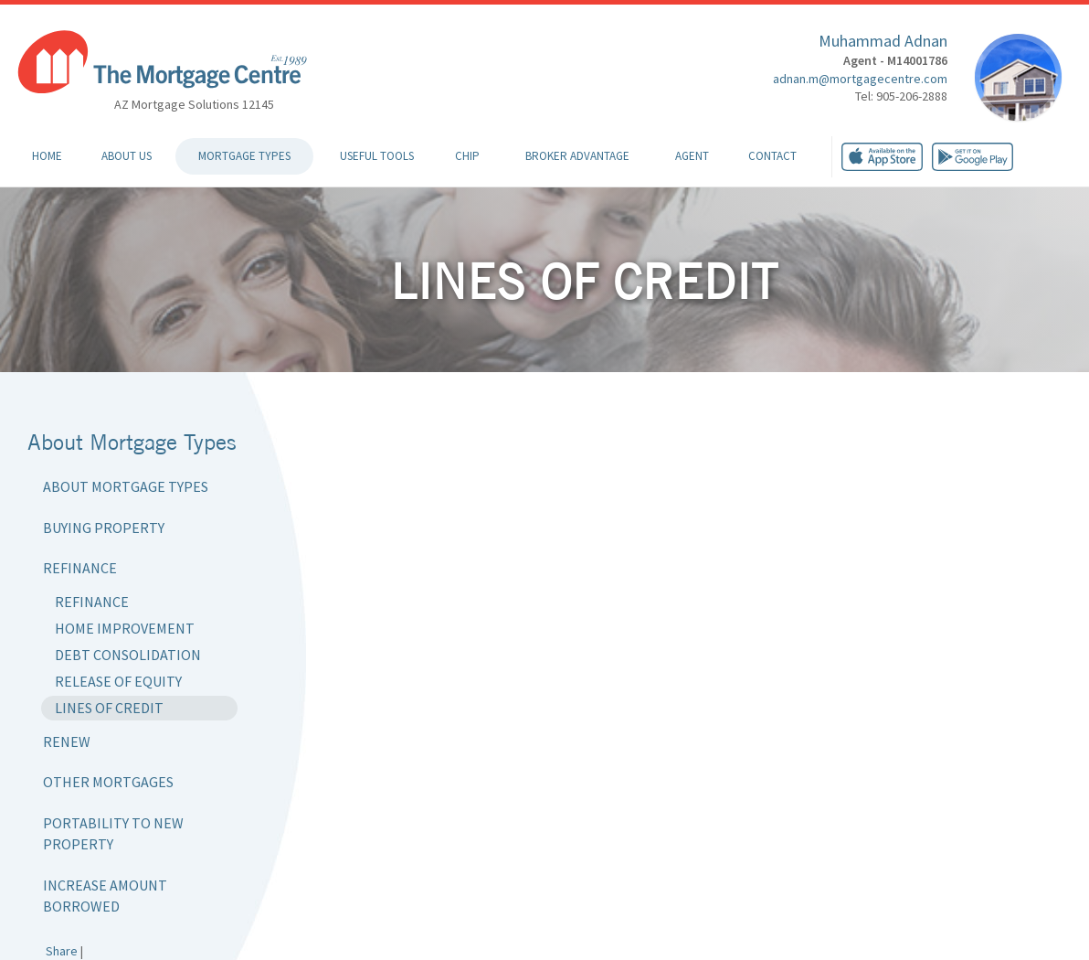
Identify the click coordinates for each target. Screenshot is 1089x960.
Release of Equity (118, 681)
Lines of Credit (109, 708)
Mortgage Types (244, 156)
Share (62, 951)
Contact (772, 156)
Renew (66, 741)
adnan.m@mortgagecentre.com (860, 78)
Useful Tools (377, 156)
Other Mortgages (108, 782)
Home (47, 156)
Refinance (80, 568)
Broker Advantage (577, 156)
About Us (126, 156)
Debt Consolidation (128, 654)
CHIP (467, 156)
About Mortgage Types (125, 486)
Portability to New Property (113, 833)
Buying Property (103, 527)
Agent (692, 156)
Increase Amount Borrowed (105, 895)
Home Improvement (125, 628)
